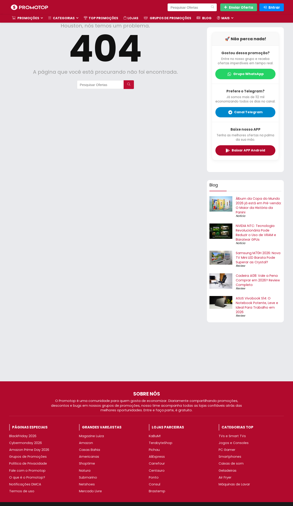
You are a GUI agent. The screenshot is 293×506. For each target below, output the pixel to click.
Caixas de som (231, 463)
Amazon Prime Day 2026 (29, 449)
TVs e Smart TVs (232, 436)
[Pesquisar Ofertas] (212, 7)
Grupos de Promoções (167, 18)
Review (240, 266)
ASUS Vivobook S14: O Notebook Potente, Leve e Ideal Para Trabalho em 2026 (257, 305)
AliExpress (157, 456)
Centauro (157, 470)
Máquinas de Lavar (234, 484)
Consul (154, 484)
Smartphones (230, 456)
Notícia (240, 216)
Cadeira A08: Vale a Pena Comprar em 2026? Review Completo (258, 280)
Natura (84, 470)
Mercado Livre (90, 491)
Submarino (88, 477)
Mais (223, 18)
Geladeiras (227, 470)
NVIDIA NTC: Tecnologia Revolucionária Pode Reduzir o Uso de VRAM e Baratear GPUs (256, 232)
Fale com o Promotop (27, 470)
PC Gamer (227, 449)
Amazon (86, 443)
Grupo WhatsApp (245, 74)
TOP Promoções (101, 18)
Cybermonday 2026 (25, 443)
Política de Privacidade (28, 463)
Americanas (89, 456)
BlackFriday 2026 (22, 436)
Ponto (154, 477)
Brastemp (157, 491)
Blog (204, 18)
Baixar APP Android (245, 150)
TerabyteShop (160, 443)
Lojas (131, 18)
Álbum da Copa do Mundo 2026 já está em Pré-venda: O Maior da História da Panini (258, 205)
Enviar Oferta (238, 7)
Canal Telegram (245, 112)
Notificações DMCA (25, 484)
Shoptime (87, 463)
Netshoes (87, 484)
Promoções (25, 18)
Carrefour (157, 463)
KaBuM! (155, 436)
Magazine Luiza (91, 436)
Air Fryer (225, 477)
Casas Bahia (89, 449)
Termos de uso (21, 491)
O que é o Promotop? (27, 477)
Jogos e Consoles (234, 443)
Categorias (61, 18)
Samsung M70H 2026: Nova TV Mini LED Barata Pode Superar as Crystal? (258, 257)
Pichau (154, 449)
